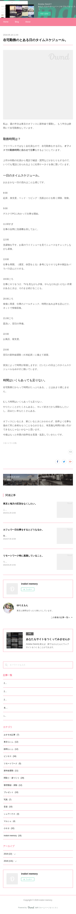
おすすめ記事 (11, 735)
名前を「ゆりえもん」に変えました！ (20, 708)
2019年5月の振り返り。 (14, 700)
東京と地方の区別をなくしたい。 (20, 503)
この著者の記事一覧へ (62, 618)
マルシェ (9, 822)
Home (5, 22)
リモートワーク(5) (9, 443)
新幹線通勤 (11, 771)
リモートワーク (12, 764)
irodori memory (12, 836)
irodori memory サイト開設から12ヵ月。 (21, 717)
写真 (7, 800)
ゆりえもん (22, 606)
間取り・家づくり (14, 778)
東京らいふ (11, 742)
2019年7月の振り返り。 (14, 684)
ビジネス (10, 757)
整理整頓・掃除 (13, 786)
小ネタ (9, 829)
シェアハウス (11, 814)
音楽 (8, 807)
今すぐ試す (44, 14)
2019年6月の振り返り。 (14, 692)
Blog (17, 22)
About (27, 22)
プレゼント (11, 793)
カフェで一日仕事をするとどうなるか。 (23, 530)
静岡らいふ (11, 750)
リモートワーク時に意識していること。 (23, 556)
